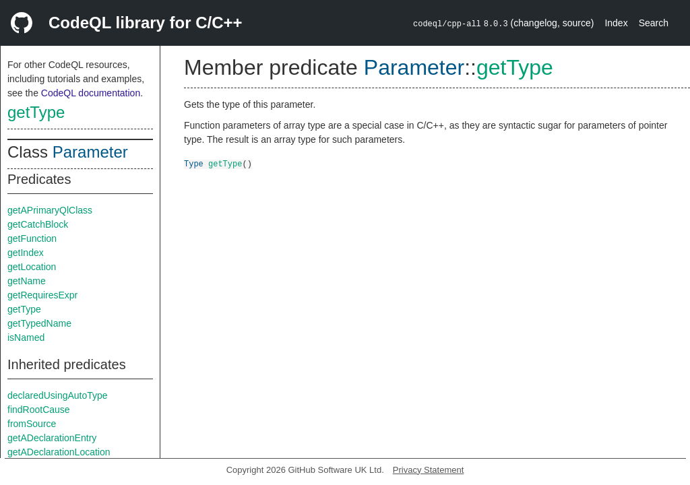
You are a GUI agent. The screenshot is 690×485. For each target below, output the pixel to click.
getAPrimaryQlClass (49, 210)
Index (615, 23)
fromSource (31, 423)
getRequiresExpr (42, 295)
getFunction (32, 238)
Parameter (90, 152)
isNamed (25, 337)
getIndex (25, 252)
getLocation (31, 266)
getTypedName (39, 323)
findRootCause (38, 409)
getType (36, 112)
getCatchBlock (37, 224)
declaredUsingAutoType (57, 395)
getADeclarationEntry (51, 437)
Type (193, 163)
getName (26, 281)
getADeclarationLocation (59, 452)
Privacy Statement (428, 470)
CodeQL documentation (90, 93)
